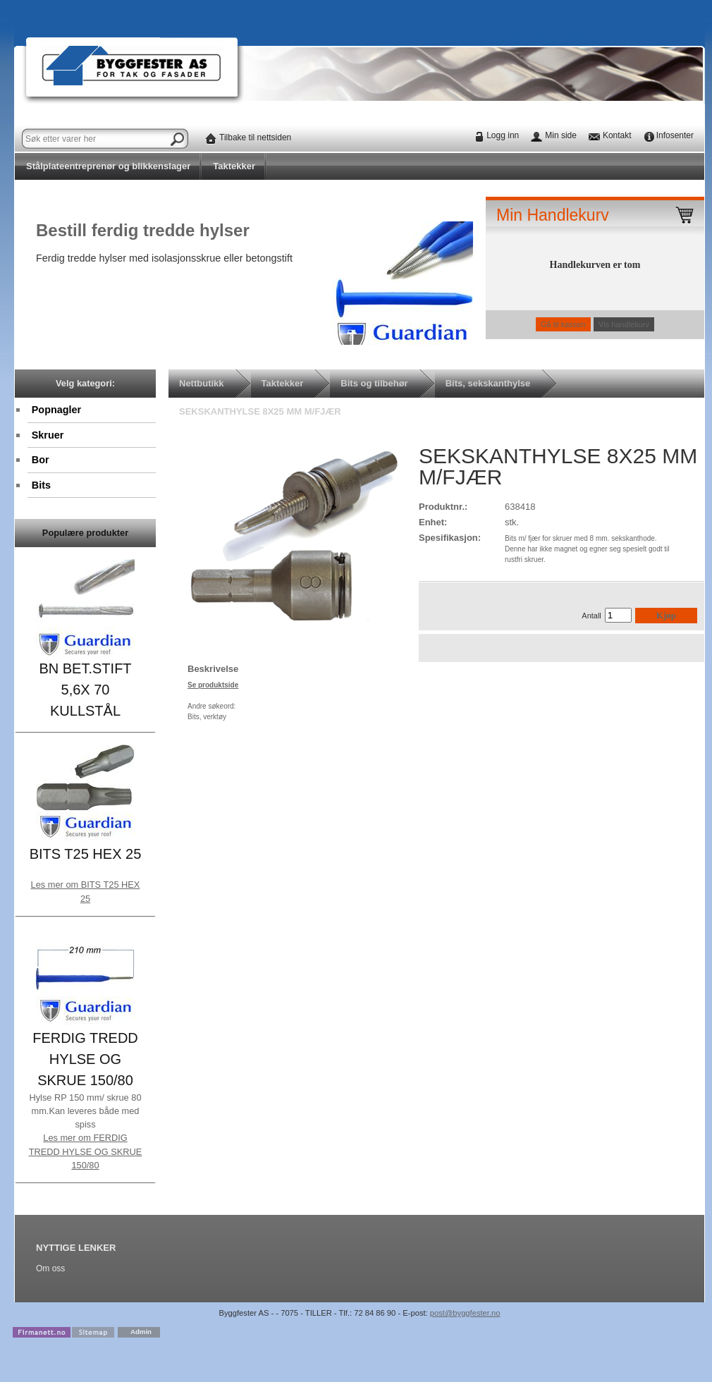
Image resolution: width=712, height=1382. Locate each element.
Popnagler (56, 409)
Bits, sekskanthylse (488, 383)
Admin (141, 1331)
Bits (41, 485)
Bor (40, 459)
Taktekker (234, 166)
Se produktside (213, 685)
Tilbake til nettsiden (255, 137)
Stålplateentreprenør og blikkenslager (108, 166)
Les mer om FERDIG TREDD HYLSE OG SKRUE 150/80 (85, 1151)
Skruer (48, 435)
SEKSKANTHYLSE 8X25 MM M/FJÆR (260, 411)
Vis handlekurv (624, 324)
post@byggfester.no (465, 1313)
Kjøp (666, 615)
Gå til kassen (563, 324)
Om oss (50, 1268)
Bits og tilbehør (373, 383)
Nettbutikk (201, 383)
